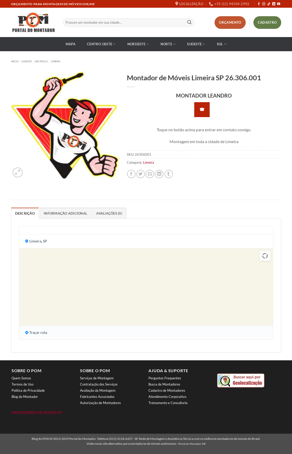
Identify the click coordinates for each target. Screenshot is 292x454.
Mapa (70, 44)
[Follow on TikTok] (268, 4)
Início (15, 61)
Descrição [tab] (25, 213)
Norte (168, 44)
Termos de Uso (22, 384)
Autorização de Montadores (100, 403)
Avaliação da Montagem (98, 390)
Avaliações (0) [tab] (109, 213)
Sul (221, 44)
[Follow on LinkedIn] (273, 4)
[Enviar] (189, 22)
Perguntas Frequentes (164, 378)
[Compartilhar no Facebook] (131, 174)
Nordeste (138, 44)
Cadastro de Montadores (166, 390)
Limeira (55, 61)
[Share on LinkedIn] (159, 174)
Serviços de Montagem (97, 378)
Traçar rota (38, 332)
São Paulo (41, 61)
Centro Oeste (101, 44)
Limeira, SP (38, 241)
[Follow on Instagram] (263, 4)
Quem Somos (21, 378)
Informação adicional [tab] (65, 213)
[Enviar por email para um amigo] (150, 174)
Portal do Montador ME (192, 443)
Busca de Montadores (164, 384)
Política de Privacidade (28, 390)
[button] (18, 173)
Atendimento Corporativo (167, 397)
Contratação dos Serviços (99, 384)
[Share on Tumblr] (168, 174)
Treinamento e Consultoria (168, 403)
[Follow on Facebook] (258, 4)
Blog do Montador (25, 397)
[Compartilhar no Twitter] (140, 174)
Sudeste (196, 44)
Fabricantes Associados (97, 397)
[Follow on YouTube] (278, 4)
